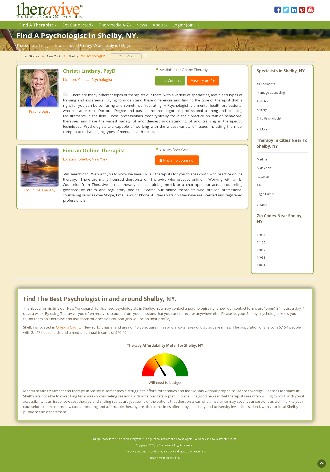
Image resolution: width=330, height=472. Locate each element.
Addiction (263, 101)
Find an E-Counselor (177, 160)
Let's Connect (170, 80)
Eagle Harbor (265, 194)
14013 (261, 235)
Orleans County (69, 327)
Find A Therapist (37, 25)
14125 (261, 242)
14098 (261, 257)
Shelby (73, 56)
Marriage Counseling (271, 93)
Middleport (264, 168)
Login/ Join (184, 25)
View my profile (203, 80)
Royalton (263, 177)
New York (54, 56)
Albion (261, 185)
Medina (262, 159)
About (160, 25)
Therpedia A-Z (114, 25)
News (141, 25)
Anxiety (262, 110)
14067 (261, 250)
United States (29, 56)
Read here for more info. (165, 458)
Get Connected (77, 25)
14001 (261, 265)
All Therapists (266, 84)
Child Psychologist (269, 118)
